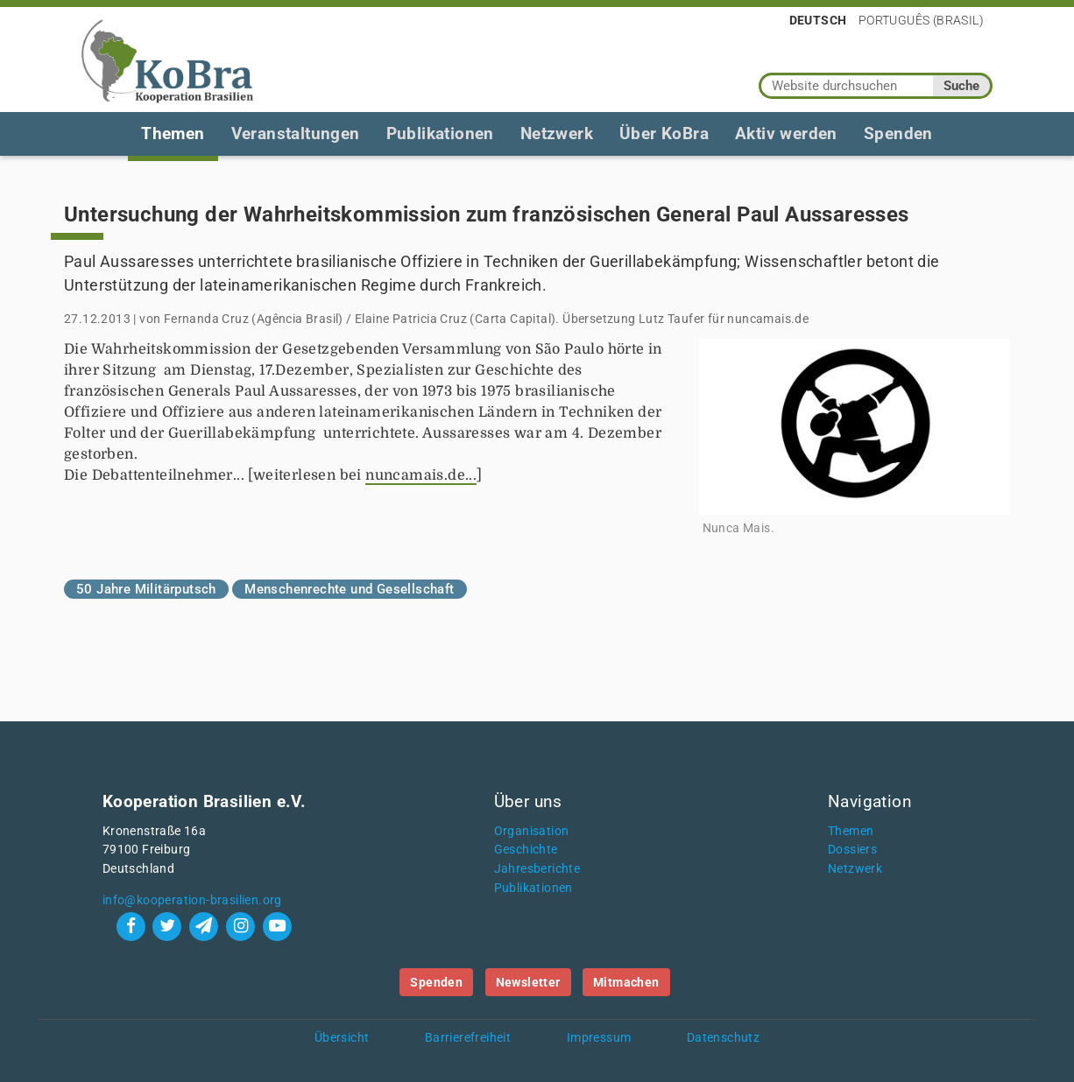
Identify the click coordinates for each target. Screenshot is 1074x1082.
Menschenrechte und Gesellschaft (349, 589)
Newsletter (528, 982)
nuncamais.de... (421, 475)
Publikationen (440, 133)
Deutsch (818, 20)
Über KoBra (664, 133)
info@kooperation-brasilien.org (192, 900)
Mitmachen (626, 982)
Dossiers (852, 849)
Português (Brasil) (921, 20)
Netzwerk (556, 133)
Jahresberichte (537, 868)
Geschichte (526, 849)
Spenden (898, 133)
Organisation (531, 831)
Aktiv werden (786, 133)
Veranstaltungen (295, 133)
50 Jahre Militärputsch (146, 589)
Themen (172, 133)
